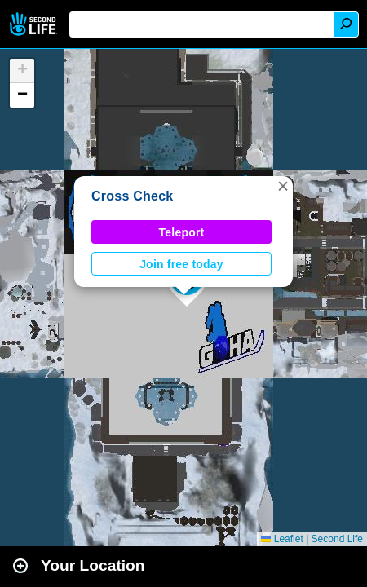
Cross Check (132, 196)
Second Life (34, 24)
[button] (283, 186)
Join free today (181, 264)
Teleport (182, 232)
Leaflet (282, 539)
